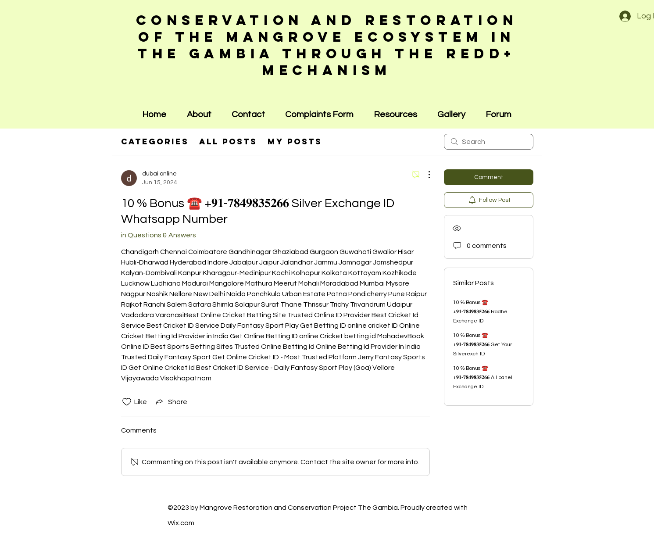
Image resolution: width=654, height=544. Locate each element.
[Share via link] (170, 402)
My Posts (295, 141)
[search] (488, 142)
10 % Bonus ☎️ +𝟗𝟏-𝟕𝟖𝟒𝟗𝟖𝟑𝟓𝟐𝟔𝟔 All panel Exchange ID (482, 377)
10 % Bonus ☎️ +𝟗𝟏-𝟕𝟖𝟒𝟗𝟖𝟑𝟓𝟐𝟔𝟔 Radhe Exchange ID (480, 312)
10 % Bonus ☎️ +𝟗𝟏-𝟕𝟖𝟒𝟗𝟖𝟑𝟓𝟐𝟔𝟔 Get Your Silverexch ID (482, 345)
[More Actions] (424, 174)
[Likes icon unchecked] (126, 402)
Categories (155, 141)
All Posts (228, 141)
